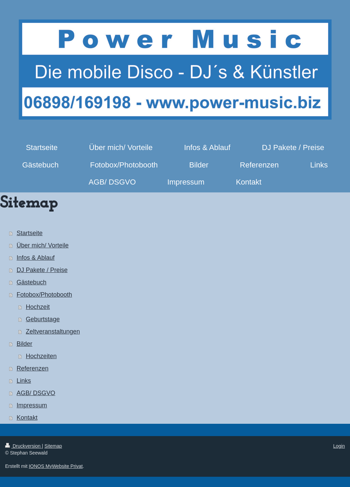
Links (24, 380)
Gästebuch (31, 282)
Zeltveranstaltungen (53, 331)
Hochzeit (38, 306)
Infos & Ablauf (36, 257)
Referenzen (33, 368)
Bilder (24, 343)
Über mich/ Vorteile (43, 245)
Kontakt (27, 417)
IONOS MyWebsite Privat (56, 466)
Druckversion (23, 446)
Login (339, 446)
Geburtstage (43, 319)
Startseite (30, 233)
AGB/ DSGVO (36, 393)
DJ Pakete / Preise (42, 270)
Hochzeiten (41, 356)
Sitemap (53, 446)
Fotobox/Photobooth (44, 294)
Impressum (32, 405)
